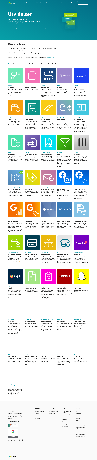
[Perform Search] (45, 29)
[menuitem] (32, 2)
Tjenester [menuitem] (64, 408)
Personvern (79, 456)
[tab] (9, 64)
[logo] (14, 409)
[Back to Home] (13, 2)
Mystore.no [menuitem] (78, 408)
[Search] (27, 29)
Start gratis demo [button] (83, 2)
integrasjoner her (50, 57)
